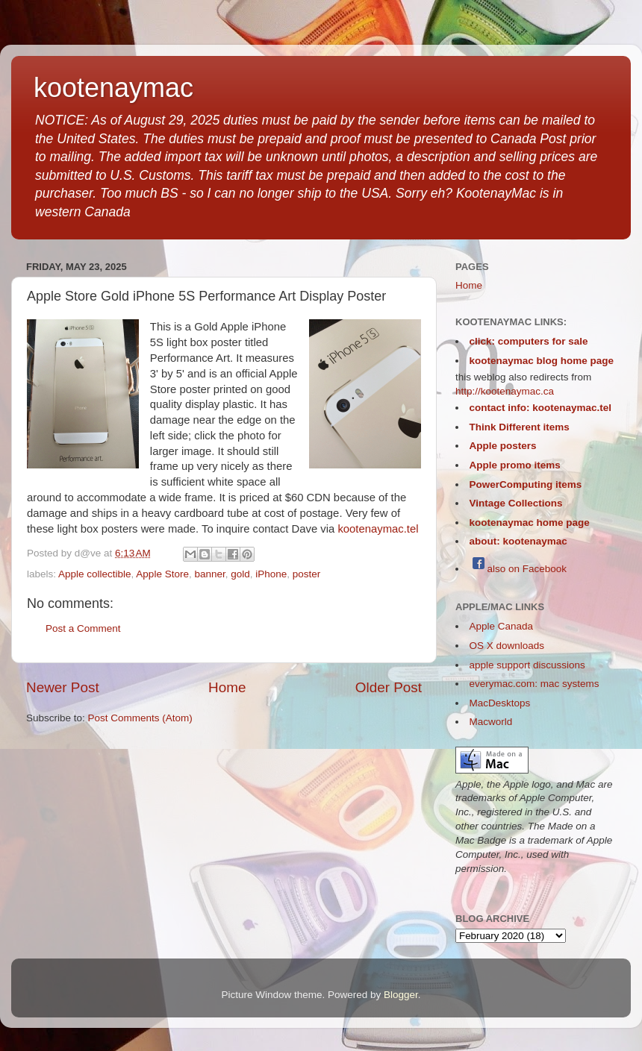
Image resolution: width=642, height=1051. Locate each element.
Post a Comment (83, 628)
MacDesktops (500, 703)
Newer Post (62, 687)
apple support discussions (527, 665)
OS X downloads (507, 645)
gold (240, 574)
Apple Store (162, 574)
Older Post (388, 687)
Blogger (401, 994)
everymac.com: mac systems (534, 683)
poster (307, 574)
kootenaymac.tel (377, 529)
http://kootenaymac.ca (504, 391)
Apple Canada (502, 626)
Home (227, 687)
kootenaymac (113, 87)
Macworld (491, 721)
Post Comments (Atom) (140, 718)
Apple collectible (94, 574)
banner (209, 574)
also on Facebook (518, 568)
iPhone (271, 574)
